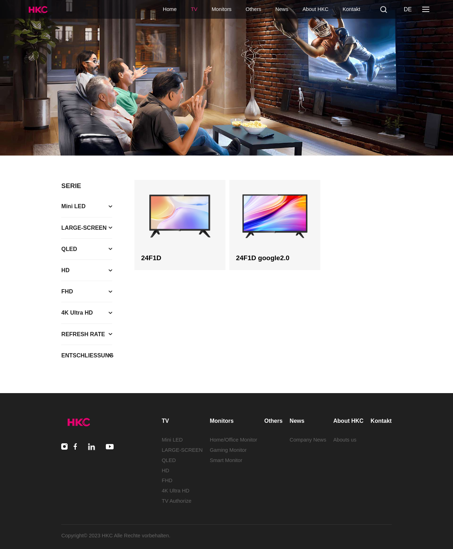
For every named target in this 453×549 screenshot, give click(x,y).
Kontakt (351, 9)
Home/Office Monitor (233, 440)
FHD (167, 480)
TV (194, 9)
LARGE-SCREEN (182, 450)
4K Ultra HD (175, 490)
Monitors (221, 9)
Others (253, 9)
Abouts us (344, 440)
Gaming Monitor (228, 450)
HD (165, 470)
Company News (307, 440)
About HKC (315, 9)
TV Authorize (176, 501)
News (281, 9)
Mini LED (172, 440)
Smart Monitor (226, 460)
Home (170, 9)
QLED (169, 460)
